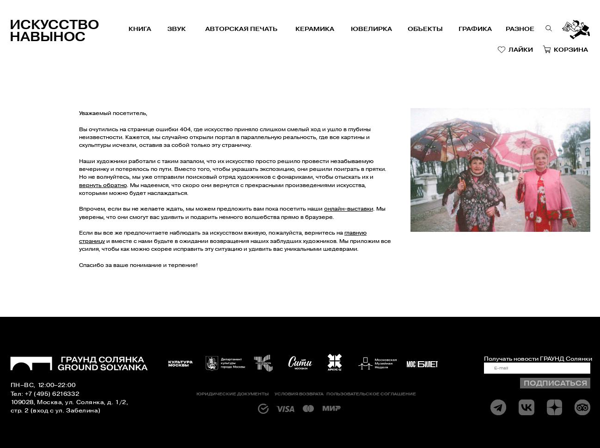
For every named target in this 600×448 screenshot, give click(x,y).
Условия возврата (299, 394)
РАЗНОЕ (520, 29)
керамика (314, 29)
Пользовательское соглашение (371, 394)
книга (140, 29)
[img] (526, 407)
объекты (425, 29)
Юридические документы (232, 394)
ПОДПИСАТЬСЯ (555, 383)
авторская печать (241, 29)
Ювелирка (371, 29)
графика (475, 29)
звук (176, 29)
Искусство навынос (54, 31)
